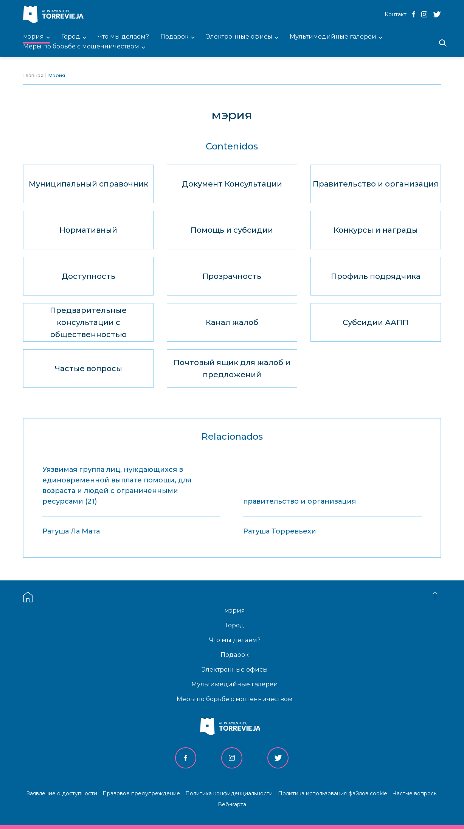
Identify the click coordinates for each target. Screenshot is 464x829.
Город (234, 625)
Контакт (396, 14)
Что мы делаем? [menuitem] (123, 37)
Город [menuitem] (70, 37)
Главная (33, 75)
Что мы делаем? (235, 640)
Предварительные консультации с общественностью (88, 322)
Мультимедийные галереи (234, 684)
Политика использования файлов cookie (332, 793)
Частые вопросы (88, 368)
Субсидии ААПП (375, 322)
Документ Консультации (232, 183)
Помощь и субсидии (232, 230)
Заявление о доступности (61, 793)
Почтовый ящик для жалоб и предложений (232, 368)
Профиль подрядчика (376, 276)
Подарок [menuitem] (174, 37)
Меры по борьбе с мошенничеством (235, 699)
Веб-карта (232, 804)
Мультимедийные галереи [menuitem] (333, 37)
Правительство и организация (375, 183)
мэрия (234, 610)
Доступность (88, 276)
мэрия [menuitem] (33, 37)
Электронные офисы (235, 669)
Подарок (234, 654)
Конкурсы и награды (376, 230)
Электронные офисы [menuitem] (239, 37)
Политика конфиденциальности (229, 793)
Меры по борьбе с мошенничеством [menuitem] (81, 47)
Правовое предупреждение (141, 793)
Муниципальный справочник (88, 183)
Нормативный (88, 230)
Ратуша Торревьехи (279, 531)
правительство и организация (299, 501)
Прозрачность (231, 276)
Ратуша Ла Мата (71, 531)
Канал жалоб (232, 322)
